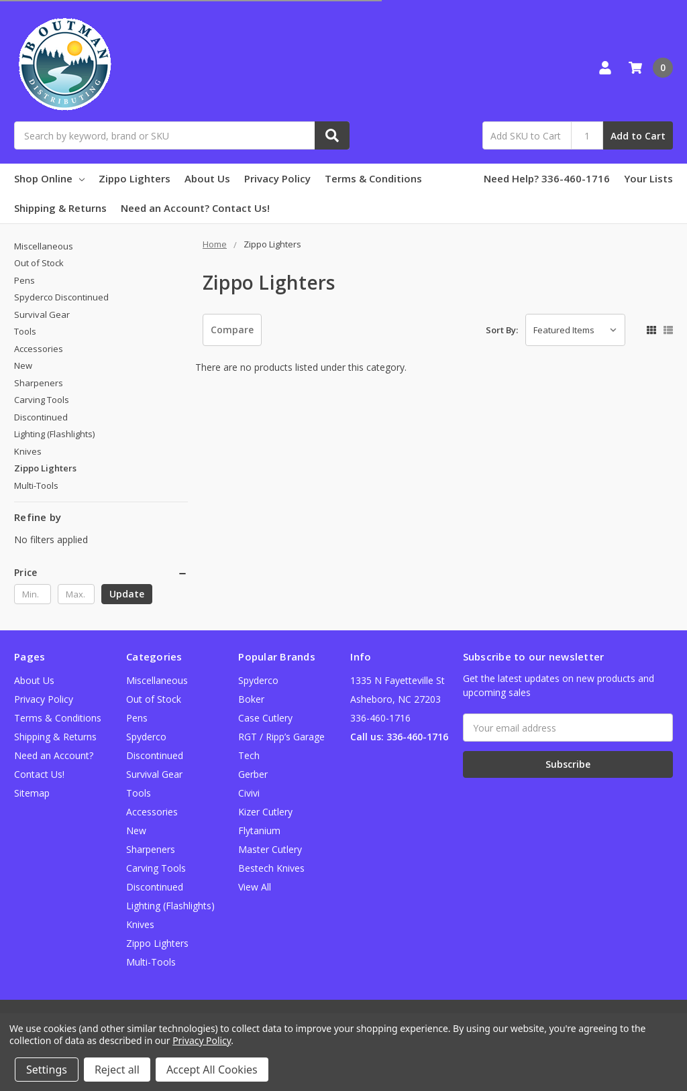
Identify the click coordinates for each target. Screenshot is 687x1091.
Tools (25, 331)
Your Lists (648, 178)
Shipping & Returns (60, 208)
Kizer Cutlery (265, 811)
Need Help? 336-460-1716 (547, 178)
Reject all (117, 1069)
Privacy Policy (277, 178)
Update (126, 593)
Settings (46, 1069)
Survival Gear (42, 314)
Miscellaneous (43, 246)
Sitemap (32, 793)
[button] (101, 573)
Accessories (38, 349)
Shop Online (49, 178)
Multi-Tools (36, 485)
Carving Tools (41, 400)
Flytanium (259, 830)
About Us (207, 178)
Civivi (249, 793)
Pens (24, 280)
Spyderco (258, 680)
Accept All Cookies (212, 1069)
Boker (251, 699)
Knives (28, 451)
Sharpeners (38, 383)
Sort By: (502, 330)
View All (254, 886)
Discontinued (41, 417)
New (23, 365)
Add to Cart (638, 135)
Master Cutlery (270, 849)
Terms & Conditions (373, 178)
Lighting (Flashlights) (54, 434)
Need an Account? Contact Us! (195, 208)
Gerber (253, 774)
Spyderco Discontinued (61, 297)
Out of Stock (39, 263)
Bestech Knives (271, 868)
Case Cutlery (265, 717)
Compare (232, 329)
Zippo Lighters (134, 178)
